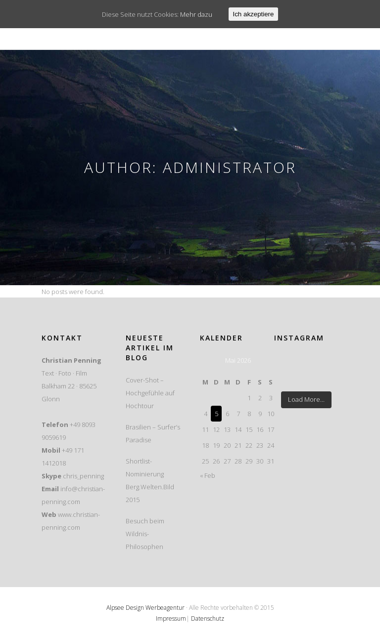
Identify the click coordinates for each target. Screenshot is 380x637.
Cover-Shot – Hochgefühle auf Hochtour (150, 393)
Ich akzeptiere (253, 14)
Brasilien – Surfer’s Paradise (153, 433)
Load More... (306, 399)
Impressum (171, 618)
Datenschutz (207, 618)
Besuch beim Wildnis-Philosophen (145, 533)
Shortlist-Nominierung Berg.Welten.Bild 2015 (150, 480)
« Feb (207, 475)
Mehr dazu (196, 14)
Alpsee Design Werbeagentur (145, 607)
